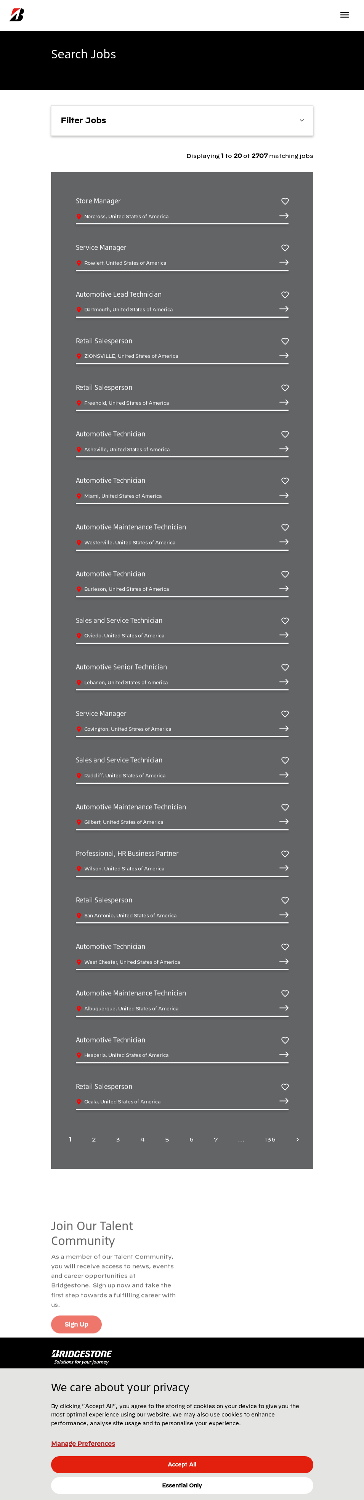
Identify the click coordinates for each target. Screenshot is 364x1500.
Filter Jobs (182, 120)
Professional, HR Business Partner (127, 854)
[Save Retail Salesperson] (285, 341)
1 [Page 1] (70, 1139)
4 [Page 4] (142, 1139)
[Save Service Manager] (285, 248)
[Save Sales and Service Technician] (285, 621)
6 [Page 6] (191, 1139)
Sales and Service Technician (119, 621)
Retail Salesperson (104, 341)
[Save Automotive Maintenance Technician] (285, 528)
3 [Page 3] (118, 1139)
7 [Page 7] (216, 1139)
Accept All (182, 1464)
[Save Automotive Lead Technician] (285, 295)
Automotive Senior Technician (121, 667)
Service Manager (101, 248)
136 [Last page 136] (270, 1139)
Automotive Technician (111, 434)
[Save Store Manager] (285, 201)
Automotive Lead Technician (119, 295)
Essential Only (182, 1485)
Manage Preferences (83, 1443)
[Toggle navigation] (345, 14)
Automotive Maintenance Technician (131, 528)
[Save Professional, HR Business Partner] (285, 854)
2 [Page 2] (94, 1139)
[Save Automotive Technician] (285, 434)
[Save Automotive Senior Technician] (285, 667)
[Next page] (295, 1139)
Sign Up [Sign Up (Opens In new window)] (76, 1331)
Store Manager (98, 201)
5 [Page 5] (167, 1139)
